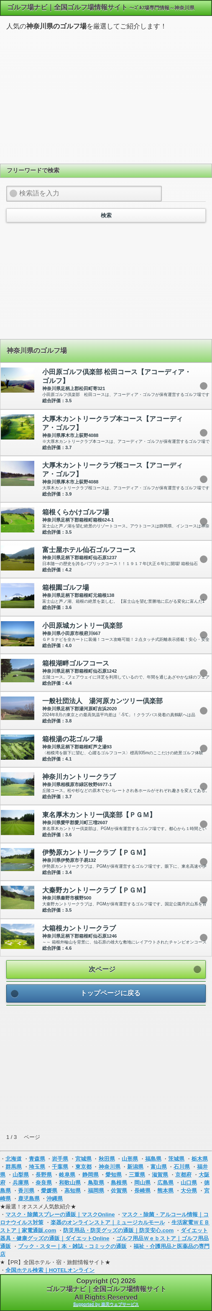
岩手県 (60, 1159)
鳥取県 (96, 1183)
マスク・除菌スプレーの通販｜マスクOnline (60, 1214)
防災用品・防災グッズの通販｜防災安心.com (118, 1230)
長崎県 (142, 1191)
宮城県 (83, 1159)
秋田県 (107, 1159)
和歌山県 (70, 1183)
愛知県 (113, 1175)
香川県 (26, 1191)
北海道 (13, 1159)
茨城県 (176, 1159)
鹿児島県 (29, 1198)
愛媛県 (49, 1191)
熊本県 (165, 1191)
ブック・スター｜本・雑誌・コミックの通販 (72, 1246)
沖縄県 (54, 1198)
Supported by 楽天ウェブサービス (106, 1304)
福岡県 (96, 1191)
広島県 (165, 1183)
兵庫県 (21, 1183)
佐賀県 (119, 1191)
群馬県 (13, 1167)
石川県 (182, 1167)
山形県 (130, 1159)
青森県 (37, 1159)
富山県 (159, 1167)
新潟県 (135, 1167)
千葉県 (60, 1167)
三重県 (137, 1175)
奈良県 (44, 1183)
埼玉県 (37, 1167)
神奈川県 (109, 1167)
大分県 (189, 1191)
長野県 (44, 1175)
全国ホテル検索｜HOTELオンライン (50, 1270)
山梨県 (21, 1175)
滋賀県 (160, 1175)
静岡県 (90, 1175)
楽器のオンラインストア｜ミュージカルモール (108, 1222)
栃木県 (200, 1159)
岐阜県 (67, 1175)
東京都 (83, 1167)
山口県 (189, 1183)
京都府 (183, 1175)
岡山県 (142, 1183)
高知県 (72, 1191)
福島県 (153, 1159)
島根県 (119, 1183)
